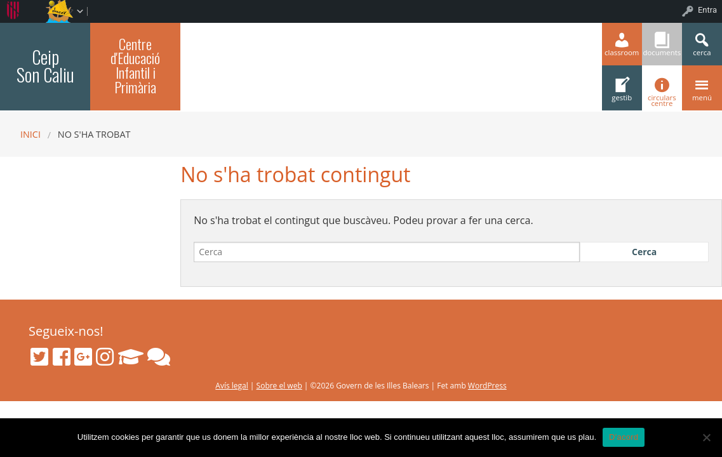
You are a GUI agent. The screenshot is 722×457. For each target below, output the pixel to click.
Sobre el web (279, 385)
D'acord (623, 437)
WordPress (487, 385)
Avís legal (231, 385)
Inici (30, 134)
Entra (707, 10)
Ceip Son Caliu (45, 65)
